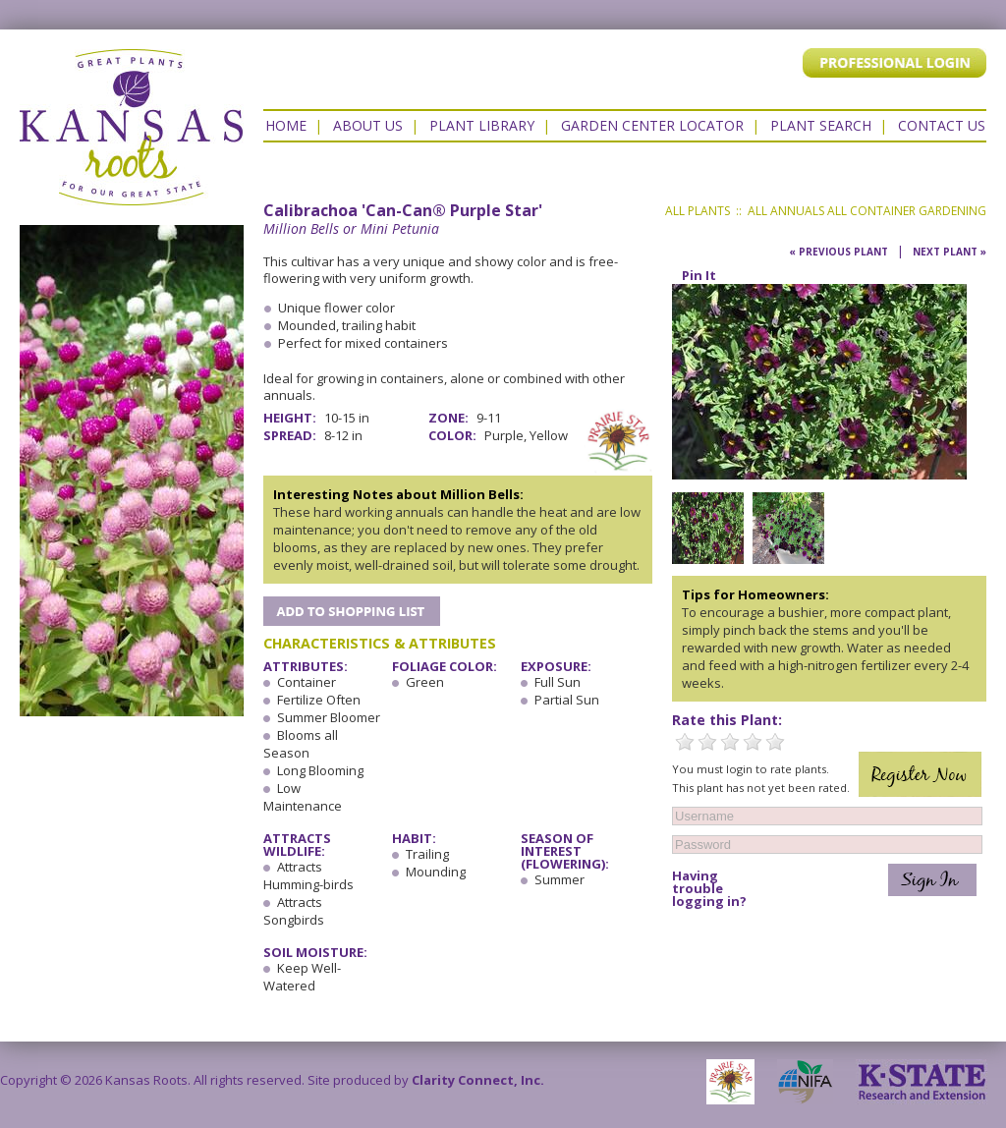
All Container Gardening (906, 210)
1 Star (685, 742)
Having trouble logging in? (709, 889)
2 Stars (707, 742)
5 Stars (775, 742)
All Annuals (786, 210)
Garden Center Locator (652, 125)
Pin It (699, 275)
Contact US (941, 125)
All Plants (697, 210)
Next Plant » (949, 251)
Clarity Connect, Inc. (478, 1080)
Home (286, 125)
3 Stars (730, 742)
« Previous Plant (838, 251)
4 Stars (752, 742)
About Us (368, 125)
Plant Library (481, 125)
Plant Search (820, 125)
